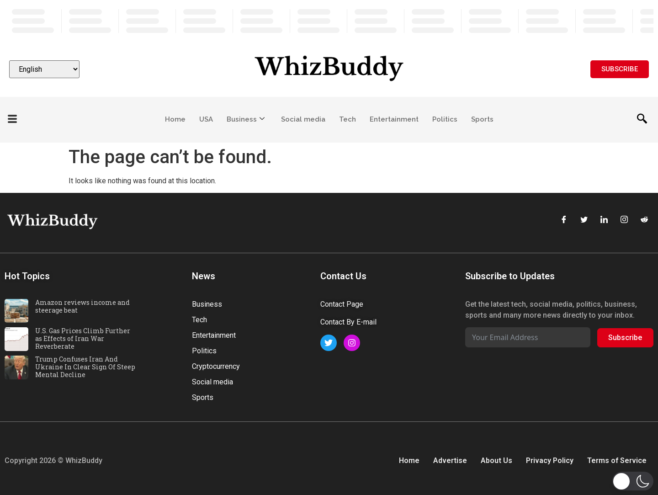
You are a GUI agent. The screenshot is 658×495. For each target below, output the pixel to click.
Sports (482, 119)
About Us (496, 460)
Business (246, 119)
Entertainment (394, 119)
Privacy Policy (549, 460)
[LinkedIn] (604, 220)
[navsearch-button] (642, 120)
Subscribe (625, 337)
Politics (444, 119)
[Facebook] (564, 220)
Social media (303, 119)
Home (175, 119)
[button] (632, 481)
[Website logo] (329, 69)
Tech (347, 119)
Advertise (450, 460)
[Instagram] (624, 220)
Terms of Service (617, 460)
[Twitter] (584, 220)
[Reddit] (644, 220)
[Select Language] (44, 69)
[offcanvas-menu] (12, 119)
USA (206, 119)
